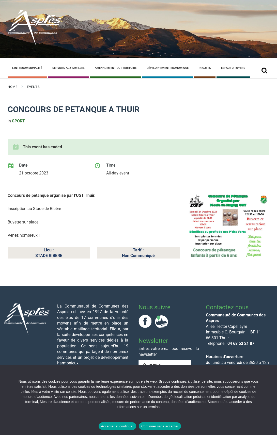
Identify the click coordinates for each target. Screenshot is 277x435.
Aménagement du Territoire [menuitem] (115, 68)
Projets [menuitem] (205, 68)
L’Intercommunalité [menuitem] (27, 68)
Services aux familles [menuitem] (68, 68)
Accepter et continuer (117, 426)
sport (18, 121)
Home (12, 87)
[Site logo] (34, 45)
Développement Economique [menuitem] (168, 68)
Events (33, 87)
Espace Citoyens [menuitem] (233, 68)
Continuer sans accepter (160, 426)
